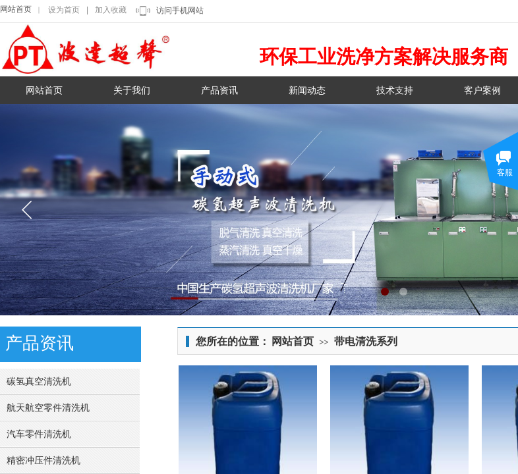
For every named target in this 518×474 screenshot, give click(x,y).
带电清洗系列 (365, 341)
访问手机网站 (180, 10)
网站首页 (16, 9)
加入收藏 (111, 9)
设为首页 (64, 9)
